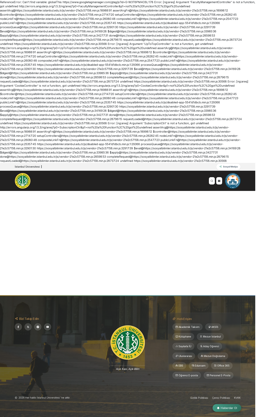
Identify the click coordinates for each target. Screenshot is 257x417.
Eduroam (198, 366)
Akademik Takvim (187, 327)
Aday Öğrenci (209, 346)
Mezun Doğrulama (213, 356)
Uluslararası (183, 356)
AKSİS (213, 327)
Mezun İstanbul (210, 337)
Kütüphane (183, 337)
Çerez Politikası (221, 397)
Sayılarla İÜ (183, 346)
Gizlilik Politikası (199, 397)
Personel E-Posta (218, 375)
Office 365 (221, 366)
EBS (179, 366)
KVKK (237, 397)
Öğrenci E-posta (186, 375)
